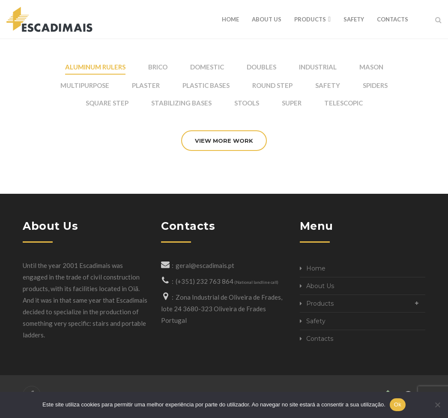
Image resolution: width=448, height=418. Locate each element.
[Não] (437, 404)
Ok (397, 404)
